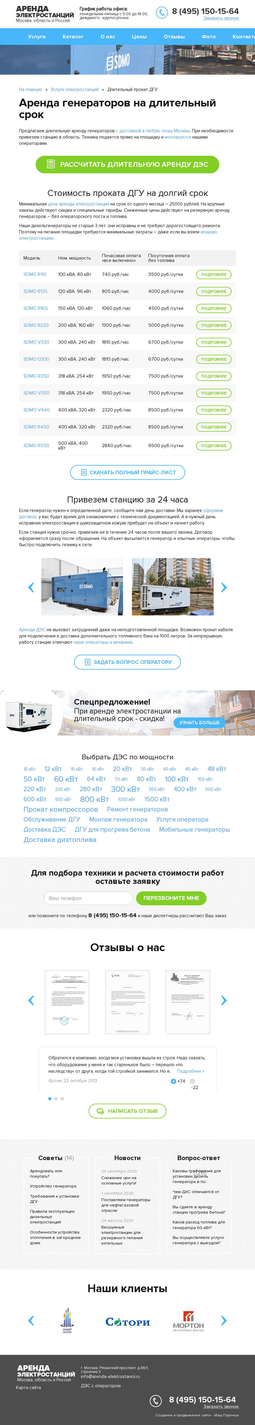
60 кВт (66, 779)
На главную (30, 89)
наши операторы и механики (103, 642)
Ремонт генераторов (137, 809)
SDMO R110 (34, 274)
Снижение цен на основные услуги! (118, 1180)
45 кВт (192, 769)
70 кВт (121, 779)
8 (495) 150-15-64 (205, 11)
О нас (107, 36)
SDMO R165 (35, 308)
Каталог (73, 36)
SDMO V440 (36, 410)
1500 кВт (157, 799)
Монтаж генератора (118, 819)
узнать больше (200, 723)
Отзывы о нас (127, 947)
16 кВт (98, 769)
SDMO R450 (36, 427)
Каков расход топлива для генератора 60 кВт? (199, 1225)
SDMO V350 (36, 393)
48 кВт (216, 769)
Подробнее (213, 274)
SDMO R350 (36, 376)
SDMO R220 (36, 325)
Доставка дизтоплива (60, 839)
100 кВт (177, 779)
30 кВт (147, 769)
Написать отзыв (133, 1111)
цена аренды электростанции (78, 204)
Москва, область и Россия (43, 20)
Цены (139, 36)
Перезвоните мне (171, 898)
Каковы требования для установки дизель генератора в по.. (197, 1176)
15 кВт (77, 769)
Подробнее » (190, 1071)
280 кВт (91, 789)
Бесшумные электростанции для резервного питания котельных (122, 1235)
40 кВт (169, 769)
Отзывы (174, 36)
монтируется (178, 137)
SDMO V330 (36, 342)
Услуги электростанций (75, 89)
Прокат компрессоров (60, 809)
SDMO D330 (36, 359)
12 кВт (53, 769)
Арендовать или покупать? (46, 1173)
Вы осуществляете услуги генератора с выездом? (198, 1240)
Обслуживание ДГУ (51, 819)
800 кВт (94, 799)
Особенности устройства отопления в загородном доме (55, 1237)
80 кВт (146, 779)
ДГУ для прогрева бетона (112, 829)
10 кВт (29, 769)
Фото (209, 36)
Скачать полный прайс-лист (133, 472)
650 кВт (63, 799)
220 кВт (34, 789)
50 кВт (34, 779)
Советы (50, 1158)
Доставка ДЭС (44, 829)
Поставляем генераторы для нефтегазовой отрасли (125, 1205)
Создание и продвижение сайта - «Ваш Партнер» (197, 1415)
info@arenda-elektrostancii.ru (110, 1376)
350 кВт (157, 789)
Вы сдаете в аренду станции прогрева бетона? (199, 1209)
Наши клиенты (127, 1288)
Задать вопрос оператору (133, 662)
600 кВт (34, 799)
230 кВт (63, 789)
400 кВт (185, 789)
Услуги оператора (182, 819)
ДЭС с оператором (101, 1385)
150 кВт (205, 779)
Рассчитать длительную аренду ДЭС (122, 162)
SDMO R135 (35, 291)
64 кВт (96, 779)
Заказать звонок (221, 18)
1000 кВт (127, 799)
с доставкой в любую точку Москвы (153, 130)
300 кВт (125, 789)
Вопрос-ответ (198, 1158)
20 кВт (122, 769)
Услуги (37, 36)
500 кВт (213, 789)
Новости (127, 1158)
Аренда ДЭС (32, 629)
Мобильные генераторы (194, 829)
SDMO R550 (36, 446)
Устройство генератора (53, 1186)
